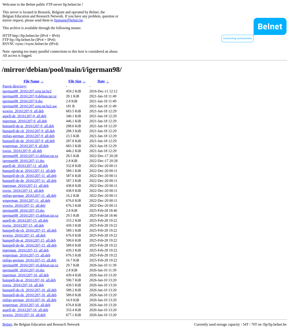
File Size (74, 81)
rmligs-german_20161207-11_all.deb (29, 195)
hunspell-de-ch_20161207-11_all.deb (29, 176)
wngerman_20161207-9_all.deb (25, 146)
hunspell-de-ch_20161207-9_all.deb (28, 131)
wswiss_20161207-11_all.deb (23, 205)
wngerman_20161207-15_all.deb (26, 255)
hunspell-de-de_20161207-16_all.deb (29, 295)
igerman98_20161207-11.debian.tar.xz (30, 156)
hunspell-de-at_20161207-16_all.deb (29, 280)
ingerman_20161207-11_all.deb (25, 186)
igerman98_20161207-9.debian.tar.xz (29, 96)
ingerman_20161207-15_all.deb (25, 250)
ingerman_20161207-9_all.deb (24, 121)
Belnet (7, 324)
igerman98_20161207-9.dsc (22, 101)
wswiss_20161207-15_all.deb (24, 235)
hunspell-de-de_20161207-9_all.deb (28, 141)
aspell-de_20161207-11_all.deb (25, 166)
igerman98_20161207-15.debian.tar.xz (30, 215)
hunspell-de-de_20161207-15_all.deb (29, 245)
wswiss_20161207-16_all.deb (24, 315)
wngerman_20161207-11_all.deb (26, 200)
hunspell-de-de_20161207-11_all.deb (29, 181)
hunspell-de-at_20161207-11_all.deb (29, 171)
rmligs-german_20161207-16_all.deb (29, 300)
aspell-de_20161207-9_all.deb (24, 116)
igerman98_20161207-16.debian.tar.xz (30, 265)
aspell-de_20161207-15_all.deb (25, 220)
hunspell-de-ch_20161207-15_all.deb (29, 230)
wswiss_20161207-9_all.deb (23, 111)
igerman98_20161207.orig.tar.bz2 (26, 91)
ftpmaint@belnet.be (68, 20)
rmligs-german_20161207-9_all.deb (28, 136)
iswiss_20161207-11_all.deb (23, 191)
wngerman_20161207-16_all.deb (26, 305)
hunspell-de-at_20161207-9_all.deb (28, 126)
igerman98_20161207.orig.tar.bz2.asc (29, 106)
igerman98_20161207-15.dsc (23, 210)
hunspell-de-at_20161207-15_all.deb (29, 240)
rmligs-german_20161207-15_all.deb (29, 260)
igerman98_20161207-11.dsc (23, 161)
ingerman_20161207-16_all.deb (25, 275)
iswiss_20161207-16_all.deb (23, 285)
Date (101, 81)
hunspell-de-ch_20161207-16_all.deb (29, 290)
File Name (32, 81)
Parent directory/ (14, 86)
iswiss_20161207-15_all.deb (23, 225)
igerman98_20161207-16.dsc (23, 270)
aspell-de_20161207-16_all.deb (25, 310)
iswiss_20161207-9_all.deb (22, 151)
